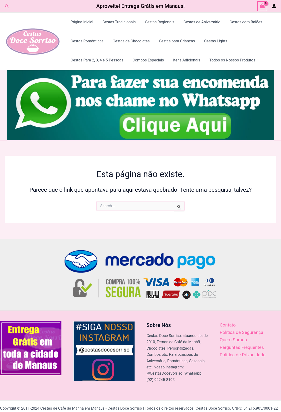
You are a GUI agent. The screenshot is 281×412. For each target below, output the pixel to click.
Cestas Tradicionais (116, 22)
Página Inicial (81, 22)
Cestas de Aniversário (196, 22)
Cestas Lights (210, 41)
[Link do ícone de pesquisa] (7, 6)
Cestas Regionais (155, 22)
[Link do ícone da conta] (274, 6)
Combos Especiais (145, 60)
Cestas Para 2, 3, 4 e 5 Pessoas (96, 60)
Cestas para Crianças (173, 41)
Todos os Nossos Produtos (227, 60)
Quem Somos (233, 339)
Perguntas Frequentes (242, 347)
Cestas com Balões (238, 22)
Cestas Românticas (86, 41)
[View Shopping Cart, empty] (262, 6)
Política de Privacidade (243, 354)
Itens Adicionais (182, 60)
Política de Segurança (241, 332)
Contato (228, 325)
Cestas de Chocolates (128, 41)
